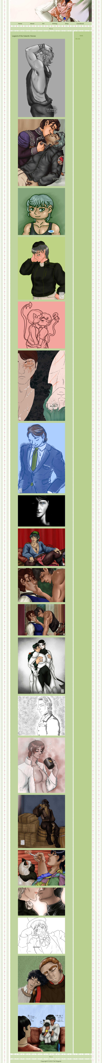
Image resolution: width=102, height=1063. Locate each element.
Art (43, 24)
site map (77, 39)
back (81, 36)
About (32, 24)
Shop (67, 24)
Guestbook (80, 24)
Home (20, 24)
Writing (54, 24)
